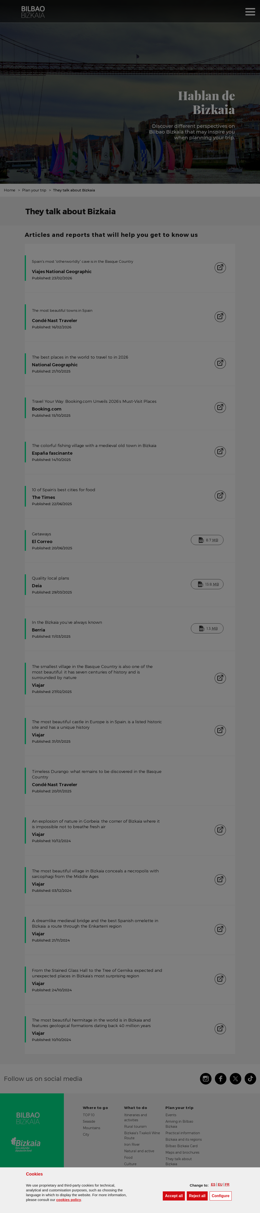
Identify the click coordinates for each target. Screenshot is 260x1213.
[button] (213, 1184)
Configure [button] (222, 1195)
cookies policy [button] (68, 1200)
